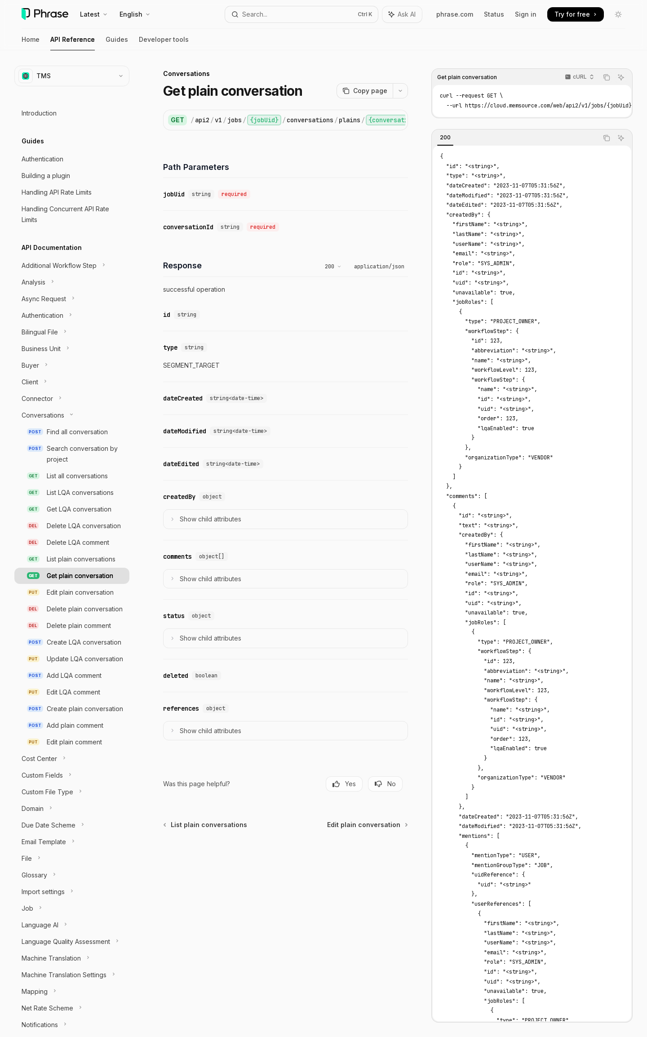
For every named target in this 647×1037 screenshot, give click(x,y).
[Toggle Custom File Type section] (71, 792)
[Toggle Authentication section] (71, 315)
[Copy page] (365, 90)
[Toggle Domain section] (71, 809)
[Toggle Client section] (71, 382)
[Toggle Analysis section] (71, 282)
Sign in (525, 14)
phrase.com (454, 14)
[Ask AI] (621, 77)
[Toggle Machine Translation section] (71, 958)
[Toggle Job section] (71, 908)
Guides (117, 43)
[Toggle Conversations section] (71, 415)
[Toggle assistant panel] (402, 14)
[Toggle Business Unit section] (71, 349)
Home (31, 43)
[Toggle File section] (71, 858)
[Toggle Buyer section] (71, 365)
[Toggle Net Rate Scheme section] (71, 1008)
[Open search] (301, 14)
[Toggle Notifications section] (71, 1025)
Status (494, 14)
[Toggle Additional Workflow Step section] (71, 266)
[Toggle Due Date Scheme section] (71, 825)
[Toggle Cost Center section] (71, 759)
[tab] (445, 137)
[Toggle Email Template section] (71, 842)
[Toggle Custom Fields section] (71, 775)
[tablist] (515, 138)
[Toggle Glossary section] (71, 875)
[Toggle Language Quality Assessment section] (71, 942)
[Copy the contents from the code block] (606, 77)
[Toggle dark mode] (618, 14)
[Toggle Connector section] (71, 399)
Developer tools (164, 43)
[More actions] (400, 90)
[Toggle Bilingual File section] (71, 332)
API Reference (72, 43)
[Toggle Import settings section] (71, 892)
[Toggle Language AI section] (71, 925)
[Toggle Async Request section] (71, 299)
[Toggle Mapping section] (71, 992)
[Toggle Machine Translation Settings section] (71, 975)
